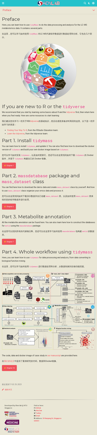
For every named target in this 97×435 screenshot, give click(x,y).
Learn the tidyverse (16, 133)
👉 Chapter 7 (9, 242)
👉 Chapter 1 (9, 165)
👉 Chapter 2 (9, 207)
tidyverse (70, 112)
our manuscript (54, 355)
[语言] (93, 3)
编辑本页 (7, 390)
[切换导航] (3, 3)
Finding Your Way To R (17, 130)
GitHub (38, 408)
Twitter (38, 413)
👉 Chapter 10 (9, 368)
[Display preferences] (89, 3)
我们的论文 (9, 361)
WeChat (39, 411)
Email (38, 416)
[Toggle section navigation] (48, 10)
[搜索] (85, 3)
